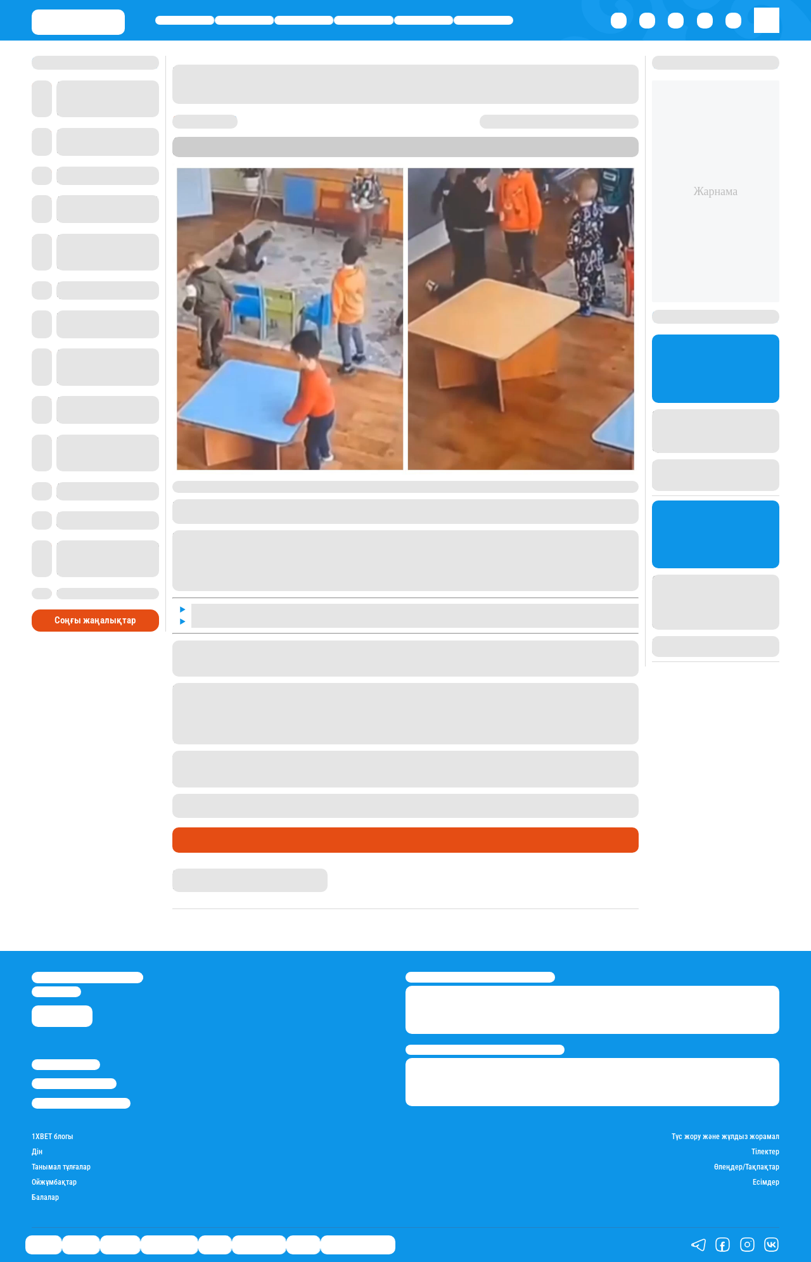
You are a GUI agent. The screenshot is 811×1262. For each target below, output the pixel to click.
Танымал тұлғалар (61, 1167)
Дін (37, 1152)
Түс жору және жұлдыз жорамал (725, 1137)
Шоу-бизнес (484, 20)
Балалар (45, 1198)
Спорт (423, 20)
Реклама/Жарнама (74, 1083)
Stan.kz (418, 152)
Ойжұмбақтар (54, 1182)
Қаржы (244, 20)
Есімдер (766, 1182)
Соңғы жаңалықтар (95, 620)
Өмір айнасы (364, 20)
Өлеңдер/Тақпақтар (746, 1167)
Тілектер (765, 1152)
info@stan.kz (56, 991)
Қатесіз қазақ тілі (358, 1244)
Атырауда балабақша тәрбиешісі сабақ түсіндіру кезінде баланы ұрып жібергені (459, 799)
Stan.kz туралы (66, 1064)
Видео (303, 1244)
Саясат (184, 20)
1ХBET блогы (52, 1137)
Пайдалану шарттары (81, 1103)
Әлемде (304, 20)
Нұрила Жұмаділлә (206, 874)
